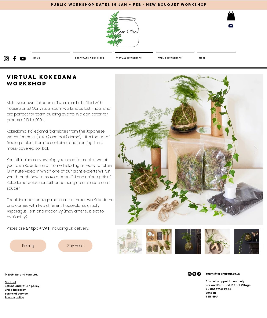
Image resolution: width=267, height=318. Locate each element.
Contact (10, 282)
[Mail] (230, 25)
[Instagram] (6, 58)
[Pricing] (28, 246)
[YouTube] (22, 58)
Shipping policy (15, 290)
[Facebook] (14, 58)
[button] (231, 15)
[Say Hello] (75, 246)
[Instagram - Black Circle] (190, 274)
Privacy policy (14, 297)
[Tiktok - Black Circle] (199, 274)
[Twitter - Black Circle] (194, 274)
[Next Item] (255, 149)
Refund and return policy (22, 286)
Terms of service (16, 293)
